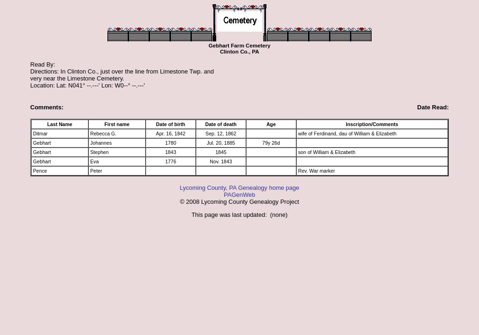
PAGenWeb (239, 194)
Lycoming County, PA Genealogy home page (239, 187)
